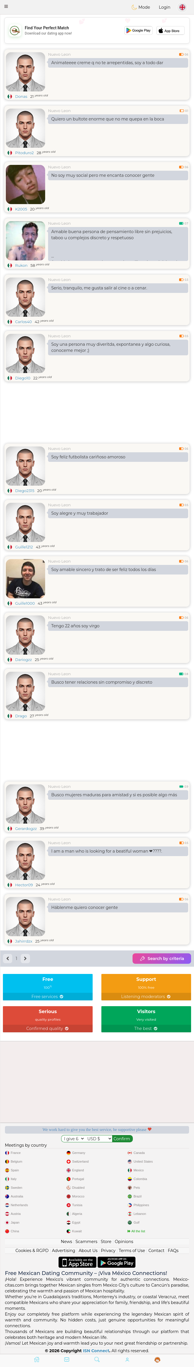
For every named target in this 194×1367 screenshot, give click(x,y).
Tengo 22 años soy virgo (75, 625)
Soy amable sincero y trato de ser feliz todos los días (103, 569)
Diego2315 (24, 490)
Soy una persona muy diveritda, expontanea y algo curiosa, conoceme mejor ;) (110, 347)
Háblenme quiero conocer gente (84, 907)
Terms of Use (132, 1250)
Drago (21, 716)
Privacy (108, 1250)
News (66, 1241)
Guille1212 (24, 547)
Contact (156, 1250)
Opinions (124, 1241)
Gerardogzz (26, 828)
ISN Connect (96, 1350)
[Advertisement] (97, 30)
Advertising (63, 1250)
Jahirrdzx (23, 941)
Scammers (86, 1241)
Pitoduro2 (24, 152)
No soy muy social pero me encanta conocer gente (102, 175)
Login (164, 7)
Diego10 (22, 378)
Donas (21, 96)
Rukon (21, 265)
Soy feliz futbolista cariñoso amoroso (88, 457)
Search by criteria (162, 958)
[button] (6, 6)
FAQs (173, 1250)
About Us (88, 1250)
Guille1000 (25, 603)
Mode (140, 7)
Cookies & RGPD (32, 1250)
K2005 (21, 209)
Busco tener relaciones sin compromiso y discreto (101, 682)
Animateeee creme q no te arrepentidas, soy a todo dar (107, 62)
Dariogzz (23, 659)
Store (106, 1241)
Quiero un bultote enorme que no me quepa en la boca (107, 119)
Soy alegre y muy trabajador (79, 513)
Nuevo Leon (59, 54)
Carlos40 (23, 321)
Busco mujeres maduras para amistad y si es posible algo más (114, 794)
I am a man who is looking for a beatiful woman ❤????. (106, 851)
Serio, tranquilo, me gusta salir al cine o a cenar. (99, 288)
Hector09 (24, 884)
